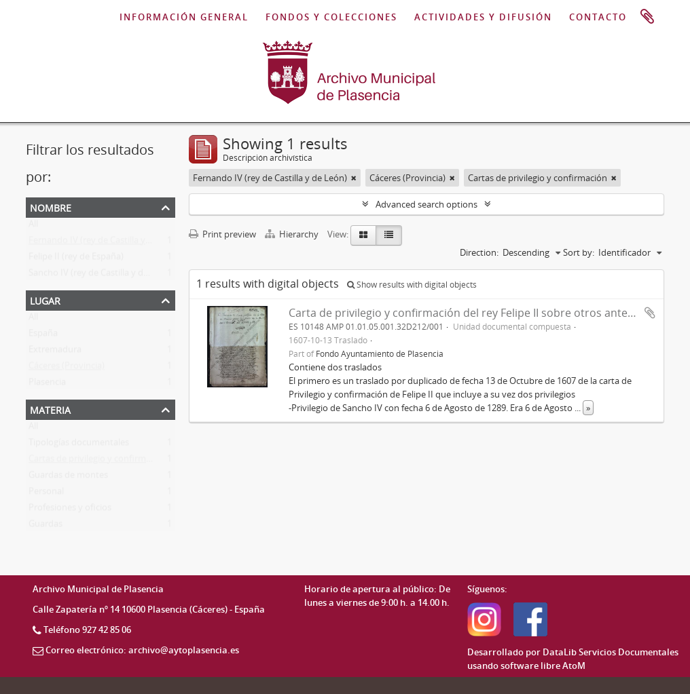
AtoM (573, 665)
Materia (50, 409)
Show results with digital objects (412, 284)
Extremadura (55, 352)
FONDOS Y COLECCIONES (331, 17)
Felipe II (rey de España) (76, 259)
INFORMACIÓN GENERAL (184, 17)
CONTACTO (598, 17)
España (43, 336)
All (33, 226)
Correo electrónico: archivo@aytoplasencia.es (142, 650)
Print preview (222, 234)
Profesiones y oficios (70, 510)
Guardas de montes (68, 477)
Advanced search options (426, 204)
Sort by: (578, 252)
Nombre (50, 206)
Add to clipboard (650, 313)
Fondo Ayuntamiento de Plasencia (379, 353)
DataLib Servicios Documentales (610, 652)
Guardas (45, 526)
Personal (46, 494)
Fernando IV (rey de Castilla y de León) (106, 243)
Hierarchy (293, 234)
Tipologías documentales (79, 445)
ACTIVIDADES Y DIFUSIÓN (483, 17)
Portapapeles (647, 17)
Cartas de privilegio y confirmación (98, 461)
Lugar (45, 299)
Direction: (479, 252)
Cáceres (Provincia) (67, 368)
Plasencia (47, 385)
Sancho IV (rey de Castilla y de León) (101, 275)
